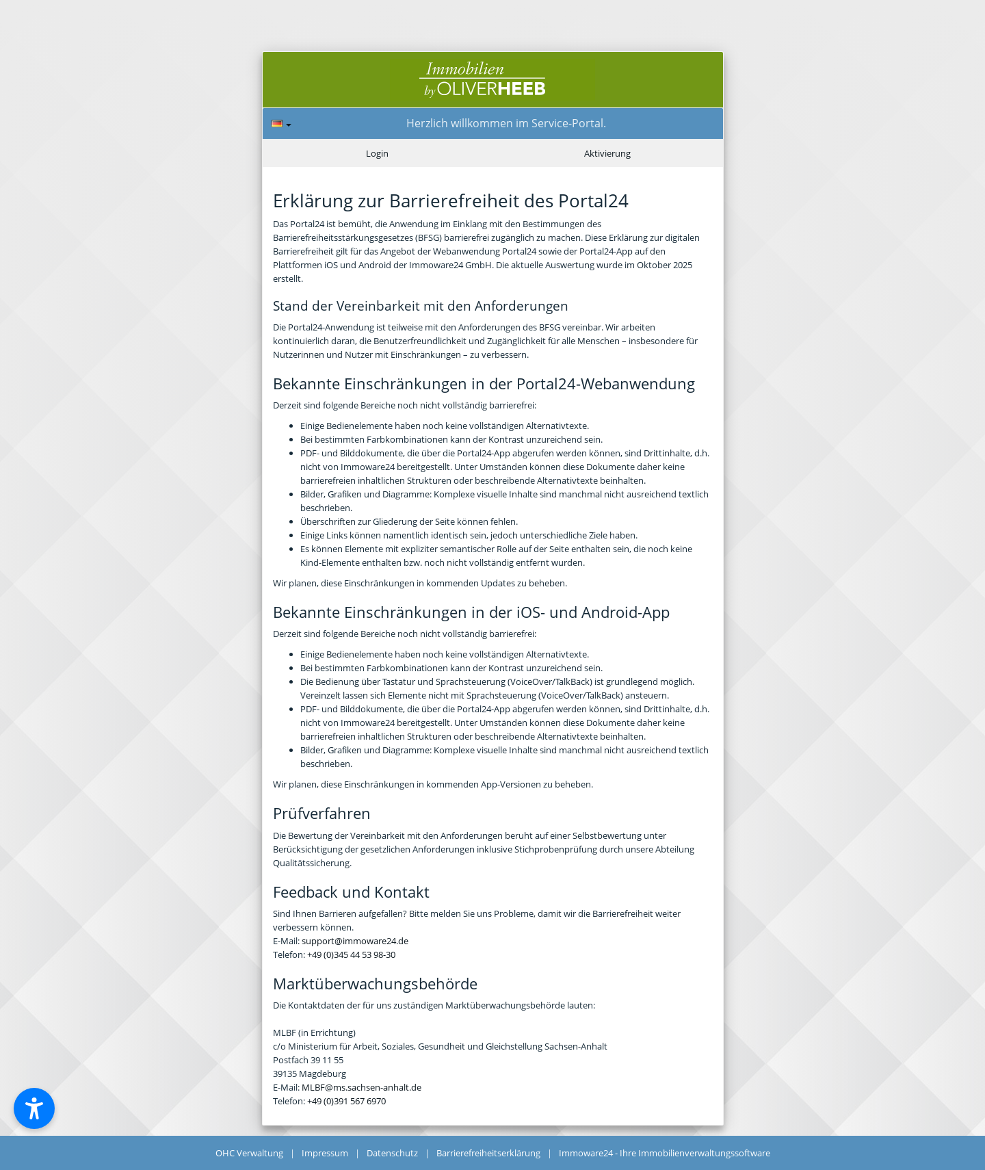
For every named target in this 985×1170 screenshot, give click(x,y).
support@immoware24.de (355, 941)
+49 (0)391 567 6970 (346, 1101)
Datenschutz (392, 1153)
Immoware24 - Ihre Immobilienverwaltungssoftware (664, 1153)
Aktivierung (607, 153)
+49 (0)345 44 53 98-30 (351, 954)
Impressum (325, 1153)
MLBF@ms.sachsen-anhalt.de (361, 1087)
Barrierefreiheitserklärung (488, 1153)
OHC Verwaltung (249, 1153)
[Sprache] (281, 123)
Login (377, 153)
